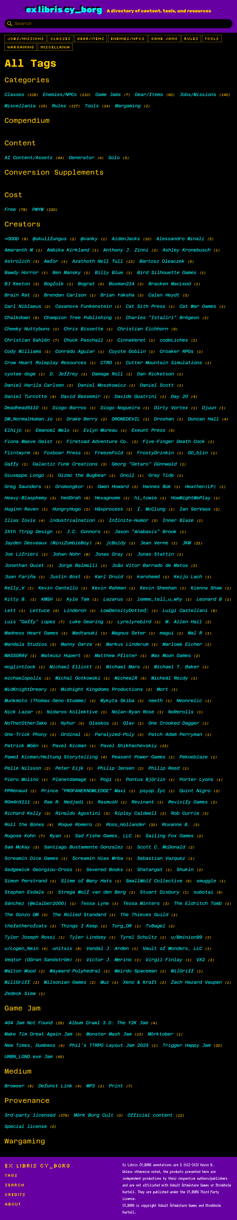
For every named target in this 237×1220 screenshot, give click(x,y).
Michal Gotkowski (77, 678)
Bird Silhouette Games (166, 272)
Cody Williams (23, 351)
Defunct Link (55, 1085)
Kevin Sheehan (158, 588)
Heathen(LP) (200, 486)
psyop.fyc (152, 790)
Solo (114, 157)
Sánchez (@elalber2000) (36, 903)
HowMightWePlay (190, 497)
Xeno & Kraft (140, 982)
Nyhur (68, 723)
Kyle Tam (78, 599)
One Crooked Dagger (173, 723)
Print (116, 1085)
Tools (212, 38)
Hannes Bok (157, 486)
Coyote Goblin (127, 351)
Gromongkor (69, 486)
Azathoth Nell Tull (97, 261)
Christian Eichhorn (142, 328)
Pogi (106, 779)
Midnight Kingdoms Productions (102, 689)
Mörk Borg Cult (93, 1115)
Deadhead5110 (21, 407)
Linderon (75, 610)
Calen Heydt (163, 295)
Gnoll (127, 475)
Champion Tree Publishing (78, 317)
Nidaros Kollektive (72, 711)
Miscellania (55, 47)
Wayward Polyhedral (75, 971)
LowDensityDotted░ (124, 610)
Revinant (142, 802)
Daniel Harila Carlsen (34, 385)
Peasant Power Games (138, 757)
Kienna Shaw (206, 588)
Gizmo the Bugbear (82, 475)
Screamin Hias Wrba (97, 858)
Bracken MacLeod (169, 283)
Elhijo (13, 430)
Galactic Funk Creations (65, 464)
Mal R (195, 633)
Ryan (55, 835)
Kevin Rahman (109, 588)
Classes (60, 38)
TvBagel (155, 926)
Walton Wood (20, 971)
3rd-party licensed (30, 1115)
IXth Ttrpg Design (28, 531)
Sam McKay (17, 847)
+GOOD (12, 238)
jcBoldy (116, 543)
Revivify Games (188, 802)
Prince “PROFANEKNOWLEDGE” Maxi (83, 790)
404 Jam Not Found (28, 1022)
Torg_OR (121, 926)
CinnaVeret (131, 340)
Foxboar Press (62, 452)
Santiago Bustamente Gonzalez (83, 847)
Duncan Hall (203, 419)
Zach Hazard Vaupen (196, 982)
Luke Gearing (86, 621)
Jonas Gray (109, 554)
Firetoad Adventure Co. (98, 441)
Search (14, 1185)
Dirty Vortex (171, 407)
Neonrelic (189, 700)
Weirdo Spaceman (136, 971)
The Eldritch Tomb (198, 903)
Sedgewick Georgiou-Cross (38, 869)
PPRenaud (16, 790)
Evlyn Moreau (100, 430)
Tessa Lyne (95, 903)
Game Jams (164, 38)
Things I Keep (79, 926)
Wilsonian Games (65, 982)
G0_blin (198, 452)
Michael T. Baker (176, 666)
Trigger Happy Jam (186, 1045)
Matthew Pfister (116, 655)
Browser (14, 1085)
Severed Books (104, 869)
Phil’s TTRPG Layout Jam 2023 (108, 1045)
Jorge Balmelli (78, 565)
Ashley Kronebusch (186, 250)
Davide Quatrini (136, 396)
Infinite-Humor (128, 520)
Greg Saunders (23, 486)
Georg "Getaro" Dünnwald (144, 464)
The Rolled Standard (79, 914)
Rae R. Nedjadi (64, 802)
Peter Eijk (69, 768)
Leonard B (209, 599)
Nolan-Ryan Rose (133, 711)
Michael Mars (123, 666)
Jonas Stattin (155, 554)
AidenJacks (126, 238)
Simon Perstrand (26, 880)
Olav (128, 723)
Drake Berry (82, 419)
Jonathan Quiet (24, 565)
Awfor (51, 261)
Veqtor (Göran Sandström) (38, 959)
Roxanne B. (176, 824)
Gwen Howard (113, 486)
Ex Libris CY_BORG (64, 10)
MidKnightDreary (26, 689)
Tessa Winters (141, 903)
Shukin (185, 869)
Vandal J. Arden (107, 948)
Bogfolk (54, 283)
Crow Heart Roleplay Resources (45, 362)
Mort (162, 689)
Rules (191, 38)
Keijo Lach (188, 576)
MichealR (126, 678)
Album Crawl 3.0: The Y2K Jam (108, 1022)
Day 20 (179, 396)
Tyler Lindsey (87, 937)
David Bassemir (80, 396)
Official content (150, 1115)
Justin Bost (65, 576)
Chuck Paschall (83, 340)
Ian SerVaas (194, 509)
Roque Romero (75, 824)
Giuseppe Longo (24, 475)
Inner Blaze (178, 520)
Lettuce (40, 610)
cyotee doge (20, 374)
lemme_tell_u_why (159, 599)
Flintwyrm (17, 452)
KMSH (46, 599)
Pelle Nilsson (23, 768)
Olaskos (99, 723)
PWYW (37, 209)
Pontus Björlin (145, 779)
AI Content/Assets (28, 157)
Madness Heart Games (31, 633)
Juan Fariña (20, 576)
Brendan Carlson (65, 295)
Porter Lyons (196, 779)
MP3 (90, 1085)
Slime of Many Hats (86, 880)
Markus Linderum (127, 644)
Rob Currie (185, 813)
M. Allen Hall (183, 621)
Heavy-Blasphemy (26, 497)
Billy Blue (109, 272)
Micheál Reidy (169, 678)
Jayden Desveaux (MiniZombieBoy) (48, 543)
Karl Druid (109, 576)
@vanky (89, 238)
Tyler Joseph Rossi (30, 937)
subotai (203, 892)
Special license (26, 1126)
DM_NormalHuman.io (30, 419)
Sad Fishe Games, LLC (103, 835)
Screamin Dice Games (31, 858)
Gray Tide (161, 475)
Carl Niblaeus (23, 306)
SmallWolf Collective (154, 880)
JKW (186, 543)
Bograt (86, 283)
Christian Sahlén (27, 340)
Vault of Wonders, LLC (172, 948)
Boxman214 (121, 283)
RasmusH (107, 802)
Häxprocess (109, 509)
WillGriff (17, 982)
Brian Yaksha (117, 295)
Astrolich (17, 261)
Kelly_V (14, 588)
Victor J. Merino (108, 959)
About (13, 1204)
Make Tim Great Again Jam (38, 1034)
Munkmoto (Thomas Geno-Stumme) (45, 700)
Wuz (104, 982)
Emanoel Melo (52, 430)
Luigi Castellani (185, 610)
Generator (81, 157)
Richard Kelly (23, 813)
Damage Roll (107, 374)
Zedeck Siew (20, 993)
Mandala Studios (26, 644)
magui (167, 633)
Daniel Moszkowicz (102, 385)
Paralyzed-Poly (114, 734)
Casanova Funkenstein (83, 306)
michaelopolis (23, 678)
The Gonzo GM (21, 914)
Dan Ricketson (155, 374)
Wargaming (20, 47)
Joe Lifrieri (21, 554)
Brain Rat (17, 295)
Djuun (209, 407)
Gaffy (12, 464)
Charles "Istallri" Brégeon (162, 317)
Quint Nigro (194, 790)
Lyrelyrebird (134, 621)
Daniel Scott (157, 385)
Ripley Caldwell (136, 813)
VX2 (200, 959)
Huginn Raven (21, 509)
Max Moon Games (171, 655)
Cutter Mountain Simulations (164, 362)
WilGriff (182, 971)
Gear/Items (90, 38)
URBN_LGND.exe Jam (28, 1056)
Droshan (164, 419)
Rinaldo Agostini (77, 813)
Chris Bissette (83, 328)
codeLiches (174, 340)
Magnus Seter (129, 633)
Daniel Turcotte (26, 396)
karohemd (148, 576)
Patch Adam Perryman (175, 734)
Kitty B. (16, 599)
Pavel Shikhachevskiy (128, 745)
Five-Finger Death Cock (174, 441)
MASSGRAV (16, 655)
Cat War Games (197, 306)
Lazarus (113, 599)
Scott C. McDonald (161, 847)
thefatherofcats (26, 926)
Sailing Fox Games (170, 835)
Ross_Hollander (126, 824)
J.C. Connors (83, 531)
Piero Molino (21, 779)
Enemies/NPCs (128, 38)
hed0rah (71, 497)
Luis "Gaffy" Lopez (30, 621)
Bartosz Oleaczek (162, 261)
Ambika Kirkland (68, 250)
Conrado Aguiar (75, 351)
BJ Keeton (17, 283)
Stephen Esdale (24, 892)
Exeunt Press (148, 430)
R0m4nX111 (17, 802)
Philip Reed (163, 768)
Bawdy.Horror (21, 272)
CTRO (106, 362)
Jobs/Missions (25, 38)
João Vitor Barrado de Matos (150, 565)
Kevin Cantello (58, 588)
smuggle (206, 880)
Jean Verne (154, 543)
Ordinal (71, 734)
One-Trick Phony (26, 734)
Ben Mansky (66, 272)
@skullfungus (50, 238)
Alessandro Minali (180, 238)
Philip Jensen (116, 768)
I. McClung (151, 509)
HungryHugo (66, 509)
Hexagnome (107, 497)
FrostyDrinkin (155, 452)
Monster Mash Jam (108, 1034)
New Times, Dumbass (30, 1045)
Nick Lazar (19, 711)
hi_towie (145, 497)
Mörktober (160, 1034)
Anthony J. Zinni (125, 250)
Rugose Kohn (20, 835)
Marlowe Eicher (182, 644)
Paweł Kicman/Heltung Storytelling (51, 757)
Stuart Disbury (159, 892)
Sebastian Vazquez (161, 858)
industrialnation (72, 520)
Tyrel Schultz (138, 937)
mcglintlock (20, 666)
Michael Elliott (71, 666)
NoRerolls (181, 711)
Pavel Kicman (69, 745)
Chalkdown (17, 317)
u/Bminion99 (186, 937)
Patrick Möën (21, 745)
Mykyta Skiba (117, 700)
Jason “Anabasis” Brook (146, 531)
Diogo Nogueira (120, 407)
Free (10, 209)
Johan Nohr (66, 554)
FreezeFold (109, 452)
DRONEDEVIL (126, 419)
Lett (10, 610)
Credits (15, 1194)
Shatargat (150, 869)
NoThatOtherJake (26, 723)
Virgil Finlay (164, 959)
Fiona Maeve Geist (28, 441)
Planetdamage (69, 779)
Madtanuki (85, 633)
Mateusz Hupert (61, 655)
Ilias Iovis (20, 520)
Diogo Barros (69, 407)
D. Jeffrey (64, 374)
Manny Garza (76, 644)
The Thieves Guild (144, 914)
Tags (11, 1175)
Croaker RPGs (177, 351)
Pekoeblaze (193, 757)
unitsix (62, 948)
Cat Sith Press (145, 306)
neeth (155, 700)
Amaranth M (19, 250)
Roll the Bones (24, 824)
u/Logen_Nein (21, 948)
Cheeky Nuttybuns (27, 328)
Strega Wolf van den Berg (92, 892)
